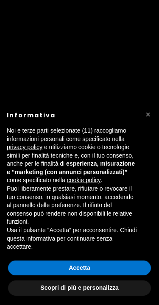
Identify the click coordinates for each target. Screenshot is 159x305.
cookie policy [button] (84, 180)
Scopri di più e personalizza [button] (79, 287)
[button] (148, 114)
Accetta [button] (79, 267)
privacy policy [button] (24, 147)
